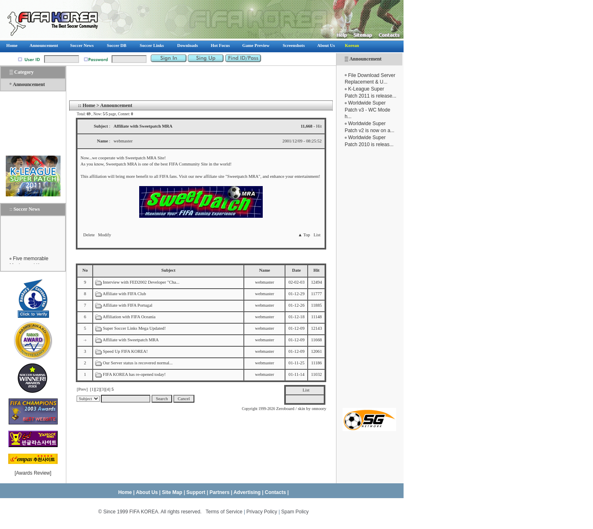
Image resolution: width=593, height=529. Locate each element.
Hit (316, 270)
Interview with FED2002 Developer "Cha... (141, 282)
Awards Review (33, 473)
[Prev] (82, 389)
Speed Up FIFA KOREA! (125, 351)
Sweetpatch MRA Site (144, 158)
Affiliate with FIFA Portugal (127, 305)
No (85, 270)
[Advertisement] (369, 277)
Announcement (365, 59)
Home (88, 105)
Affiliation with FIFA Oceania (129, 317)
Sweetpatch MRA (243, 176)
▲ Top (304, 235)
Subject (168, 270)
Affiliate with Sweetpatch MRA (131, 340)
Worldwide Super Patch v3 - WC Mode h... (367, 110)
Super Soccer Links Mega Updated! (134, 328)
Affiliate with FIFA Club (124, 293)
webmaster (264, 282)
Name (264, 270)
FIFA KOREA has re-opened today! (134, 374)
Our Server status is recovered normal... (138, 363)
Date (296, 270)
